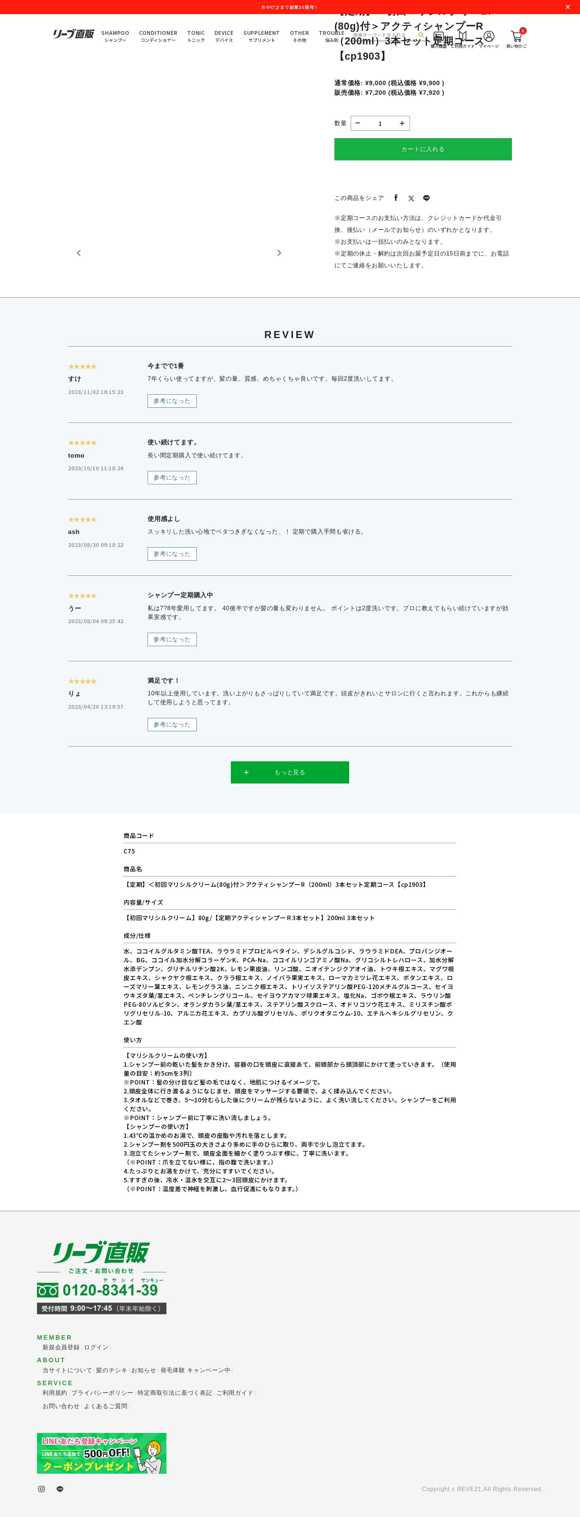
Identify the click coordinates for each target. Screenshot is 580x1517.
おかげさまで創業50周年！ (290, 7)
